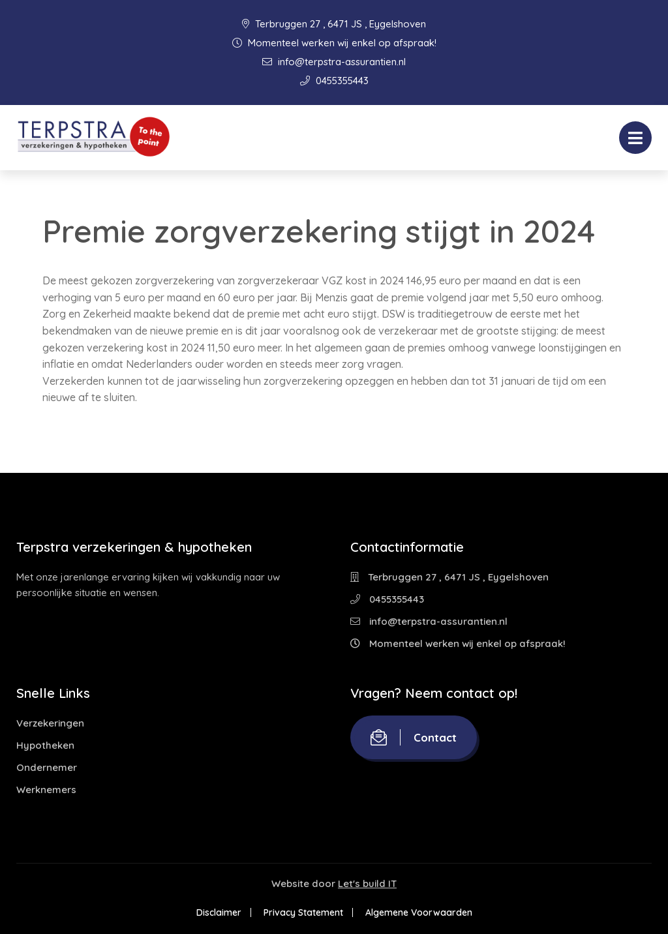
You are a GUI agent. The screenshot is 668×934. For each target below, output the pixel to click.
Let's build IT (367, 883)
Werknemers (46, 789)
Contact (414, 737)
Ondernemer (46, 767)
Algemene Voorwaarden (418, 912)
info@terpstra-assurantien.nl (334, 61)
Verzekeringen (50, 723)
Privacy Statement (303, 912)
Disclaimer (218, 912)
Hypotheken (45, 745)
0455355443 (334, 80)
